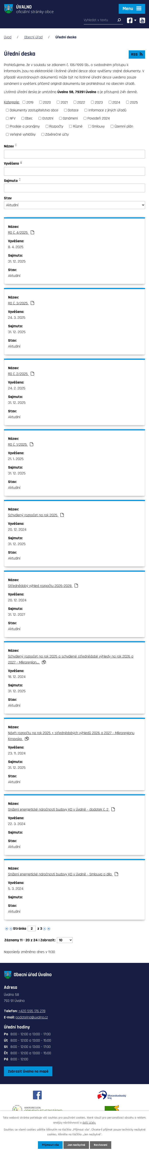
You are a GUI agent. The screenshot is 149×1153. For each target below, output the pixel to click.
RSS (137, 54)
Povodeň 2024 (98, 118)
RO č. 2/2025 (21, 373)
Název (9, 146)
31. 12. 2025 (17, 261)
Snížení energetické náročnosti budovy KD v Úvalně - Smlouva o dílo (63, 874)
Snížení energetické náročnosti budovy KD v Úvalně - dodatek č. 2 (61, 809)
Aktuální (14, 275)
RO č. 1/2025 (20, 444)
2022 (81, 102)
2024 (116, 102)
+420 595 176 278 (31, 1010)
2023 (99, 102)
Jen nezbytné (76, 1145)
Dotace (73, 110)
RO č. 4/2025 (21, 232)
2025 (134, 102)
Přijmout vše (50, 1145)
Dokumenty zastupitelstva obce (34, 110)
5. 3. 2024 (15, 888)
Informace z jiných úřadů (107, 110)
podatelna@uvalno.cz (31, 1017)
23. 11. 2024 (17, 753)
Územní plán (124, 126)
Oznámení (70, 118)
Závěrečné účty (57, 134)
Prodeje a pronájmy (25, 126)
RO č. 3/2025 (21, 303)
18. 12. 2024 (17, 676)
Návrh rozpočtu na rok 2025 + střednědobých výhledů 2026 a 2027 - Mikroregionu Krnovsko (71, 735)
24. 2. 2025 (16, 388)
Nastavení (100, 1145)
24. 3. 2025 (16, 317)
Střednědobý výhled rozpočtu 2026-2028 (43, 585)
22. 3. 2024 (16, 823)
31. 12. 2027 (16, 614)
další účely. (89, 1122)
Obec (29, 118)
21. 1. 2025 (16, 458)
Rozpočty (56, 126)
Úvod (7, 37)
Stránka (19, 928)
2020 (47, 102)
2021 (64, 102)
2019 (29, 102)
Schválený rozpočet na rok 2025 (36, 515)
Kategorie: (11, 102)
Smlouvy (98, 126)
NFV (12, 118)
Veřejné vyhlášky (23, 134)
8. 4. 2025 (15, 246)
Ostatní (47, 118)
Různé (77, 126)
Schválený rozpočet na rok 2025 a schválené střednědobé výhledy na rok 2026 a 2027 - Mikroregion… (70, 659)
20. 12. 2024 (17, 529)
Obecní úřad (33, 37)
